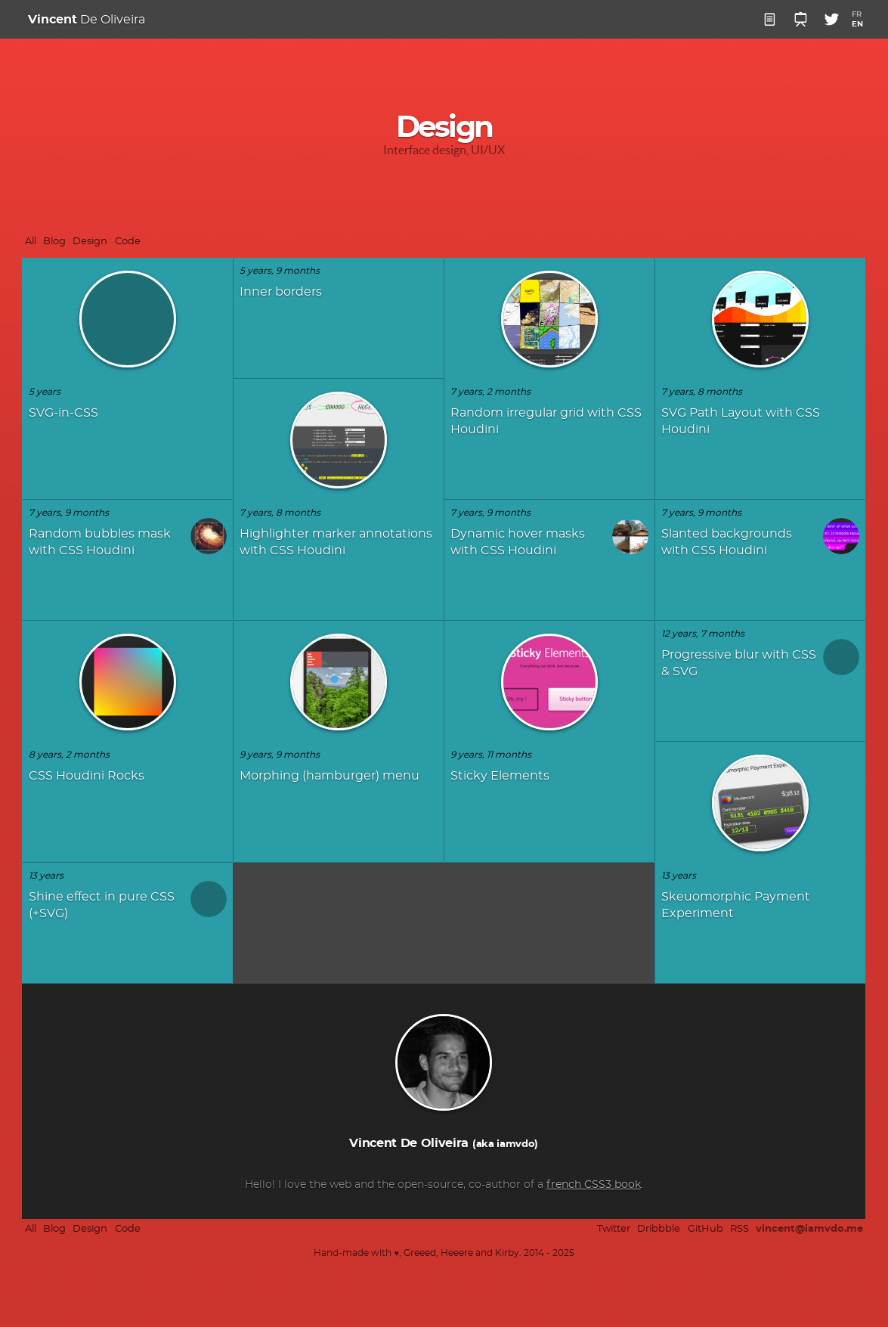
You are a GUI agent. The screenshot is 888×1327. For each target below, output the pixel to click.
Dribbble (658, 1229)
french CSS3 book (584, 1179)
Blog (54, 241)
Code (128, 241)
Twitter (613, 1229)
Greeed (420, 1253)
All (30, 241)
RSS (739, 1229)
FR (857, 14)
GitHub (705, 1229)
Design (90, 241)
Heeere (457, 1253)
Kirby (507, 1253)
